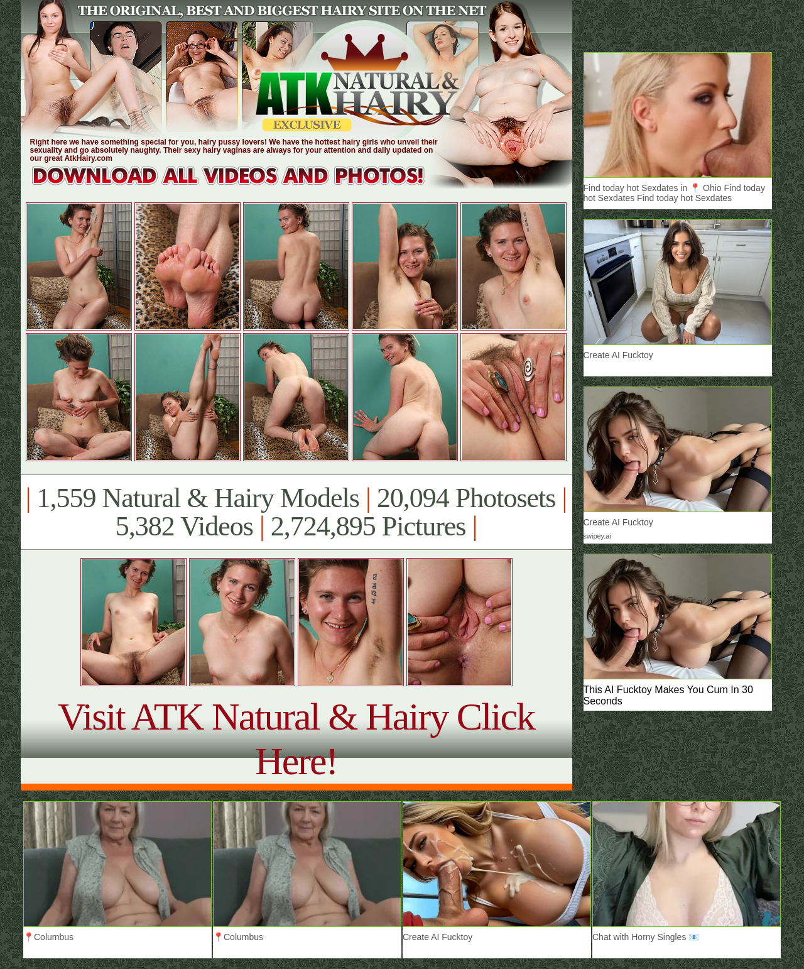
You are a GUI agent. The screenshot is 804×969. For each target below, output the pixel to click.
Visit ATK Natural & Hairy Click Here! (296, 738)
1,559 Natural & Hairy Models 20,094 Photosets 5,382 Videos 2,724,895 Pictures (296, 512)
